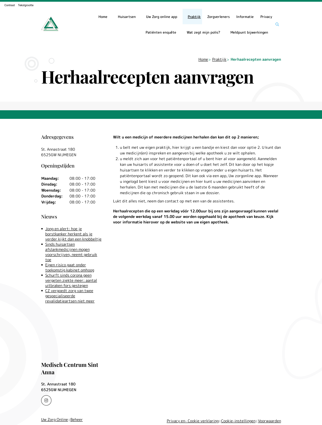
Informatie (245, 16)
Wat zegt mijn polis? (203, 32)
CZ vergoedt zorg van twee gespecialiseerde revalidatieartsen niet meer (70, 296)
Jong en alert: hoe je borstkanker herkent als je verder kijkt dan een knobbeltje (73, 234)
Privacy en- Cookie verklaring (193, 420)
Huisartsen (127, 16)
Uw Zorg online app (161, 16)
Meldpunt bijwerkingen (249, 32)
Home (102, 16)
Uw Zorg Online (54, 419)
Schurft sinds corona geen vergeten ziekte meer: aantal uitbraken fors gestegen (71, 280)
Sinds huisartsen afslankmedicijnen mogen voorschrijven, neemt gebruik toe (71, 251)
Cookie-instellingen (238, 420)
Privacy (266, 16)
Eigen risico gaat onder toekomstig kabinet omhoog (69, 267)
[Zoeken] (277, 24)
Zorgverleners (218, 16)
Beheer (76, 419)
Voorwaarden (269, 420)
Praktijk (194, 16)
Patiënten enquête (161, 32)
